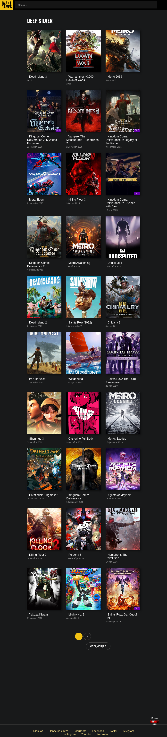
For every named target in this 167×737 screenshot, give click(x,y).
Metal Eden (33, 222)
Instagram (133, 730)
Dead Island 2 (34, 355)
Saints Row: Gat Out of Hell (120, 684)
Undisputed (112, 290)
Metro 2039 (112, 85)
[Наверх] (154, 723)
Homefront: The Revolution (120, 619)
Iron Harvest (34, 420)
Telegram (117, 730)
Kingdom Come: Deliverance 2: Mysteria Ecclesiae (44, 155)
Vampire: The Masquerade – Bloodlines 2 (81, 155)
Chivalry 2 (111, 355)
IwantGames (6, 5)
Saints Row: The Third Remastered (118, 422)
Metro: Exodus (113, 489)
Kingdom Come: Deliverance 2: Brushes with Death (123, 223)
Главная (32, 730)
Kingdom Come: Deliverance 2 (43, 290)
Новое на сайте (52, 730)
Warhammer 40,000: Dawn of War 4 (82, 87)
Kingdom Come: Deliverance (82, 554)
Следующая (98, 712)
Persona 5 (71, 619)
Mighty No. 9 (73, 684)
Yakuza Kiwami (35, 684)
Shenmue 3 (33, 489)
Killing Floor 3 (73, 222)
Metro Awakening (75, 290)
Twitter (103, 730)
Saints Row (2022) (76, 355)
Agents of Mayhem (116, 554)
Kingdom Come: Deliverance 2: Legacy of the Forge (123, 155)
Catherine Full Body (77, 489)
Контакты (93, 733)
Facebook (88, 730)
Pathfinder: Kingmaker (39, 554)
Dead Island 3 (34, 85)
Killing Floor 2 (34, 619)
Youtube (77, 733)
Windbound (72, 420)
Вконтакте (72, 730)
